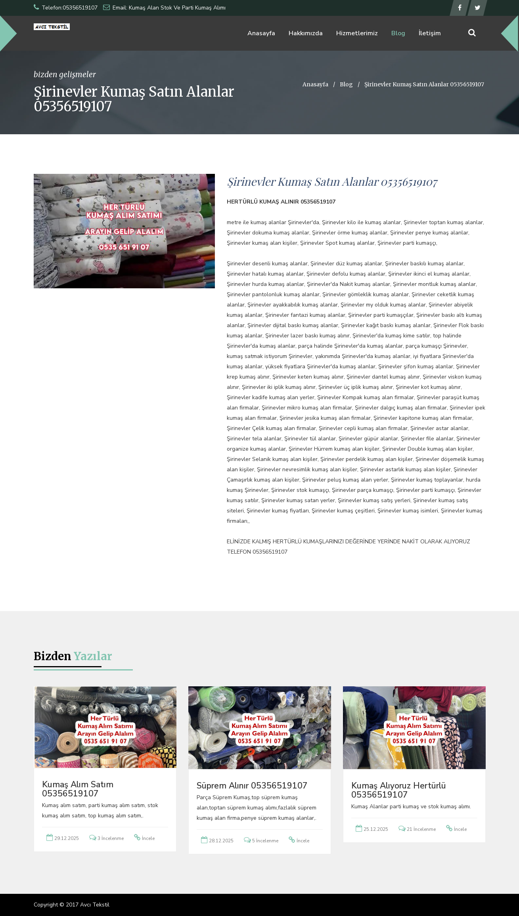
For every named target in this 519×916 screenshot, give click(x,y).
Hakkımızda (306, 33)
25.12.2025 (376, 829)
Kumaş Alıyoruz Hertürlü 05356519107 (398, 790)
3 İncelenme (111, 838)
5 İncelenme (265, 841)
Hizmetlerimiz (357, 33)
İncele (148, 838)
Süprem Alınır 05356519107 (252, 785)
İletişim (430, 33)
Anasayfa (261, 33)
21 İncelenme (421, 829)
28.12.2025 (221, 841)
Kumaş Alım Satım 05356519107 (77, 789)
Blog (398, 33)
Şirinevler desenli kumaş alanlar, (268, 263)
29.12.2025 (66, 838)
